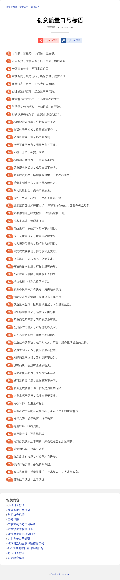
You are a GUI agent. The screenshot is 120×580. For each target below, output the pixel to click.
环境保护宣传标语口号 (22, 534)
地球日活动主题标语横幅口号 (26, 543)
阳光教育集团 (16, 557)
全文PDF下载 (51, 40)
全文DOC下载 (74, 40)
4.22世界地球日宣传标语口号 (26, 548)
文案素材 (24, 7)
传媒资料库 (11, 7)
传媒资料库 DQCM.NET (60, 574)
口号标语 (13, 519)
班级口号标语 (16, 505)
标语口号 (35, 7)
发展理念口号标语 (19, 510)
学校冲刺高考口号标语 (22, 524)
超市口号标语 (16, 553)
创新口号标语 (16, 514)
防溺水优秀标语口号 (20, 529)
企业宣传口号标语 (19, 538)
